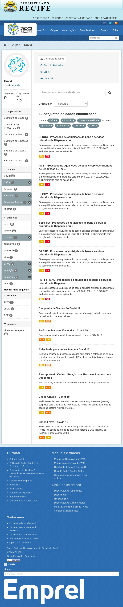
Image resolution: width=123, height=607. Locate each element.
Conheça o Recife (105, 18)
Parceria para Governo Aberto (24, 538)
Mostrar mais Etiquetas (16, 289)
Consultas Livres (88, 30)
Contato (104, 30)
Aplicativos (14, 484)
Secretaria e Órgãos (79, 18)
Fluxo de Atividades (52, 65)
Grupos (54, 30)
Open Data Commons (20, 542)
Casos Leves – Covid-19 (53, 422)
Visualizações (69, 30)
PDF (47, 156)
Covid (28, 45)
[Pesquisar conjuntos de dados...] (72, 92)
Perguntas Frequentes (20, 492)
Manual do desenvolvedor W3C (69, 463)
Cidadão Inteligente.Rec (66, 510)
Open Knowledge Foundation (21, 556)
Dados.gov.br (60, 494)
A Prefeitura (41, 18)
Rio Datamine (61, 498)
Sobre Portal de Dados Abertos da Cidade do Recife (33, 548)
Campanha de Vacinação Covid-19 (59, 308)
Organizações (39, 30)
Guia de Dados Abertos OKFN (69, 471)
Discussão (47, 78)
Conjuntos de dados (52, 58)
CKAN (9, 564)
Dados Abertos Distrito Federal (69, 502)
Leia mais (15, 85)
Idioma (7, 569)
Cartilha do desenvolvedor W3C (70, 467)
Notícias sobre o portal (20, 480)
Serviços (57, 18)
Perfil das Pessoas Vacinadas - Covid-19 (63, 330)
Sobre (116, 30)
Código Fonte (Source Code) (23, 500)
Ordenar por (45, 104)
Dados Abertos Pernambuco (68, 490)
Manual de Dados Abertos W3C (70, 459)
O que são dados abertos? (22, 523)
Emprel (44, 591)
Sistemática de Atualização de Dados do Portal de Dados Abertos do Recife (26, 473)
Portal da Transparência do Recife (71, 506)
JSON (48, 321)
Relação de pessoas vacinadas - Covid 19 (64, 349)
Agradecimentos (17, 496)
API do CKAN (14, 552)
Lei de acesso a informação (23, 534)
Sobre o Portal (16, 459)
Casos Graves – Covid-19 (54, 396)
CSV (41, 156)
